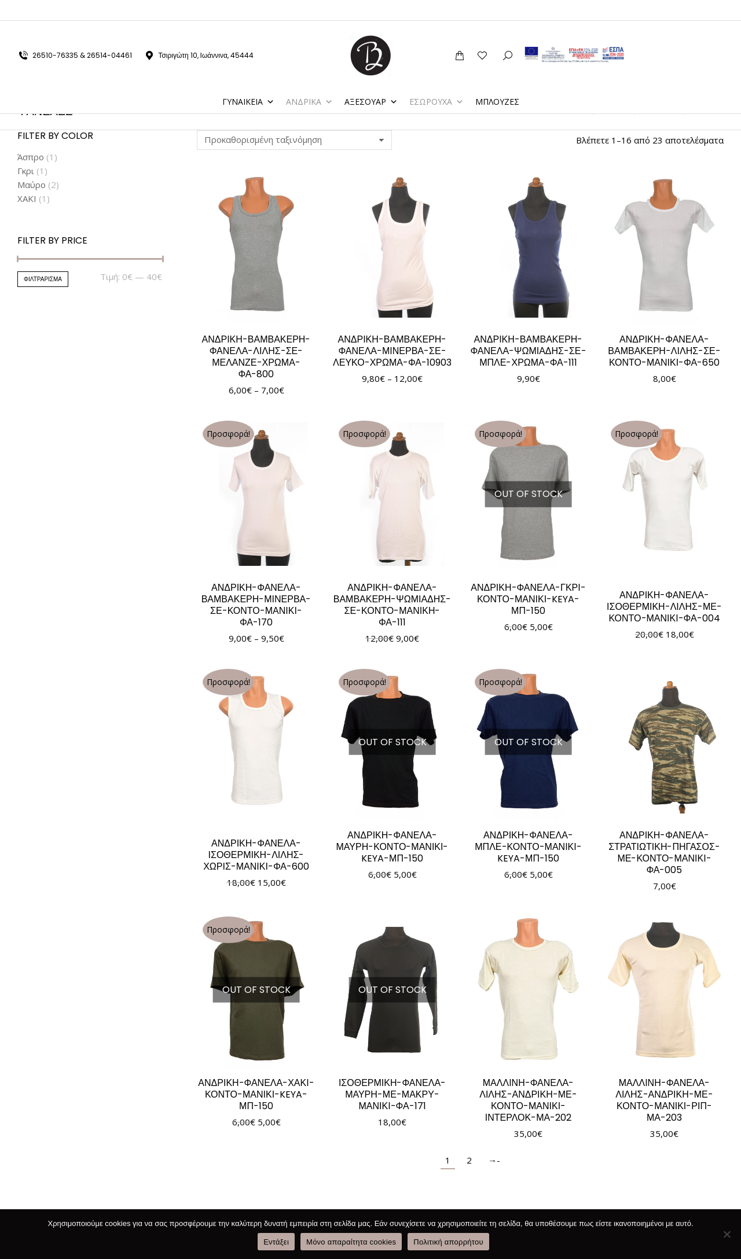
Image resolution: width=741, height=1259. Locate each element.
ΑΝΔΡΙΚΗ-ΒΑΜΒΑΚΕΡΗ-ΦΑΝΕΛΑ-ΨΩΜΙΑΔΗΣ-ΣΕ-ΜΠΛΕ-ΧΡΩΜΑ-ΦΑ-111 (528, 351)
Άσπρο (30, 157)
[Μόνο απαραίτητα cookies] (726, 1234)
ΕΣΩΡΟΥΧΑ (436, 80)
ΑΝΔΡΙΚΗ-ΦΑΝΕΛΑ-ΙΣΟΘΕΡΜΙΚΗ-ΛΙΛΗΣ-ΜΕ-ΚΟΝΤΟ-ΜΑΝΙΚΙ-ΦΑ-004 (664, 606)
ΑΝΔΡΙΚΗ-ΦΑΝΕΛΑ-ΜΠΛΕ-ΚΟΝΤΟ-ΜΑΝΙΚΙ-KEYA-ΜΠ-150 (528, 847)
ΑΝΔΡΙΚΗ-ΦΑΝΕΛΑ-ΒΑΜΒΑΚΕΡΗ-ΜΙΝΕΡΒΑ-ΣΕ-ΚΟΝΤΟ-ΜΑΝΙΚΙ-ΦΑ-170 (256, 605)
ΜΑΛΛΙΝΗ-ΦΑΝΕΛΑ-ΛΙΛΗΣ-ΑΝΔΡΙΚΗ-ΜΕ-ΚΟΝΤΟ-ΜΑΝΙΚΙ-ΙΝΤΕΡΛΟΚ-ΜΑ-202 (528, 1100)
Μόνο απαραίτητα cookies (351, 1242)
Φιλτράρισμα (43, 279)
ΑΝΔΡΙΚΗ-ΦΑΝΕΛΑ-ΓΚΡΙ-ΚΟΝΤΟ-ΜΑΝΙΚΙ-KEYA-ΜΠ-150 (528, 599)
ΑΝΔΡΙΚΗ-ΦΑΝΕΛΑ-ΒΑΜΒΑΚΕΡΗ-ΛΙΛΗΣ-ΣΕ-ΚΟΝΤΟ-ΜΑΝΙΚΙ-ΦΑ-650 (664, 351)
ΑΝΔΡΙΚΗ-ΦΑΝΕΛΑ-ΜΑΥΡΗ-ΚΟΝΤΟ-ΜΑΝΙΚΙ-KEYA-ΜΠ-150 (392, 847)
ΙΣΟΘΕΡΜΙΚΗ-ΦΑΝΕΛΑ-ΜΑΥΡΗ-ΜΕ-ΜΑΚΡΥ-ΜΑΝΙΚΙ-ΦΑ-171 (392, 1094)
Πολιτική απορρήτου (448, 1242)
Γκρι (25, 170)
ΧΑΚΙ (26, 198)
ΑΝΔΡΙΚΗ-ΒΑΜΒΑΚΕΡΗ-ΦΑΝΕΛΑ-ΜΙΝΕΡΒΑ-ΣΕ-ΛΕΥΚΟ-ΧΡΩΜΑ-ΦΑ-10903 (392, 351)
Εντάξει (276, 1242)
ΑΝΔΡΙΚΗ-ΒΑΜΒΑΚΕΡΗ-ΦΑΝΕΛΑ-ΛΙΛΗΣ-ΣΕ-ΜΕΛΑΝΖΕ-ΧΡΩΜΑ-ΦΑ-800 (256, 357)
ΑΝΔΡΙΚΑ (309, 80)
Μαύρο (31, 184)
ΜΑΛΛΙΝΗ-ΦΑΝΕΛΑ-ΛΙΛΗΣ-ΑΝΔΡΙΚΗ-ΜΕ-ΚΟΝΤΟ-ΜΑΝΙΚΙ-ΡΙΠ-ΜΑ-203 (664, 1100)
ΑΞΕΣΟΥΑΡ (371, 80)
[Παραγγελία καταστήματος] (294, 140)
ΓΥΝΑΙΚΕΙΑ (248, 80)
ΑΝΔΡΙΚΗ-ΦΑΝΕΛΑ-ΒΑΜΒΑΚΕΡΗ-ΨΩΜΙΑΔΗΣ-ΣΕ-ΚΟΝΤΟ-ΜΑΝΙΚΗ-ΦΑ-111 (392, 605)
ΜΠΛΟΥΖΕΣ (497, 80)
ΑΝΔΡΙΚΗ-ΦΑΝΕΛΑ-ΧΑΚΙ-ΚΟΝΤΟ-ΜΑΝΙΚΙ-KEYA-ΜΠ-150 (256, 1094)
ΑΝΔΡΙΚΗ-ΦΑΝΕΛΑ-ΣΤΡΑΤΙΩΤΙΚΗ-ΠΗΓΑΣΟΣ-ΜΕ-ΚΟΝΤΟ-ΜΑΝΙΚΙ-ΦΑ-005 (664, 853)
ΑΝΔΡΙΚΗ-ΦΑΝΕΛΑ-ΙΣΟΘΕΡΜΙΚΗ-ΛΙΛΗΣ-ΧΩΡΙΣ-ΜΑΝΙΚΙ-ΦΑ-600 (256, 855)
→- (494, 1160)
